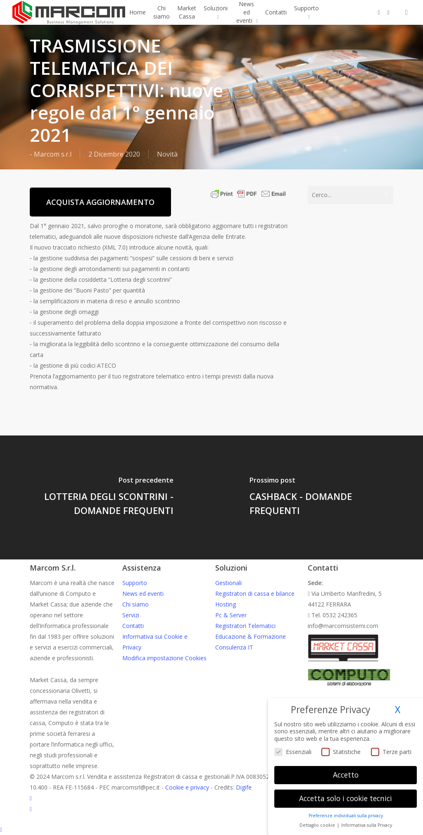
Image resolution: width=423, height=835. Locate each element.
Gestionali (228, 583)
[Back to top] (211, 829)
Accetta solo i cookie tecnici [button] (345, 798)
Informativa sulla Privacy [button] (366, 825)
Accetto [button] (346, 775)
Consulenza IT (234, 647)
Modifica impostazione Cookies (164, 658)
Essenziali (292, 752)
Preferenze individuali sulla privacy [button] (346, 815)
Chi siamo (135, 604)
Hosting (225, 604)
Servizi (130, 615)
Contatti (133, 626)
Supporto (134, 583)
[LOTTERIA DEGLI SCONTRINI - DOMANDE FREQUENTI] (106, 497)
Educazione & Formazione (250, 636)
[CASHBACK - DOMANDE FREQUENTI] (317, 497)
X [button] (397, 709)
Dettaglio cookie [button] (317, 825)
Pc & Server (231, 615)
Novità (167, 154)
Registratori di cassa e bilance (255, 593)
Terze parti (391, 752)
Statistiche (341, 752)
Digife (244, 787)
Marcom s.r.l (52, 154)
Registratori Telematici (245, 626)
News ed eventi (143, 593)
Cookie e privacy (187, 787)
